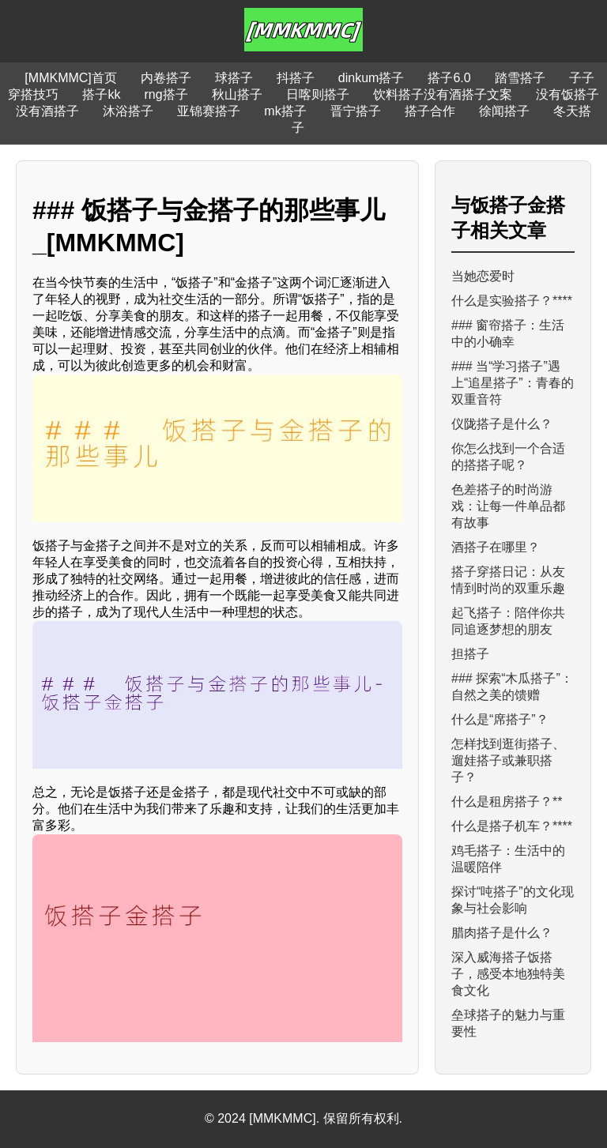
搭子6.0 (449, 78)
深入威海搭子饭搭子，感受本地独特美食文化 (508, 973)
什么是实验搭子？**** (511, 300)
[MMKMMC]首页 (70, 78)
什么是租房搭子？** (506, 801)
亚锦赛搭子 (208, 111)
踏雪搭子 (520, 78)
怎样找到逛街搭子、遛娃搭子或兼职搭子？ (508, 760)
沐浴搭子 (128, 111)
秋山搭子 (237, 94)
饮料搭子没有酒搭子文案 (442, 94)
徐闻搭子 (504, 111)
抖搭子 (296, 78)
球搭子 (234, 78)
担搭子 (470, 654)
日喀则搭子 (317, 94)
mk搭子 (285, 111)
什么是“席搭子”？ (500, 719)
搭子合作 (430, 111)
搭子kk (101, 94)
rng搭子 (165, 94)
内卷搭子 (166, 78)
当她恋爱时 (483, 276)
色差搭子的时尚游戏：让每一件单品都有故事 (508, 506)
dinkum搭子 (371, 78)
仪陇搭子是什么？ (501, 424)
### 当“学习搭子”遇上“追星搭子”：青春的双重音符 (512, 382)
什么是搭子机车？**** (511, 826)
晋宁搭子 (355, 111)
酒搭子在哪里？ (495, 547)
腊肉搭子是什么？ (501, 932)
